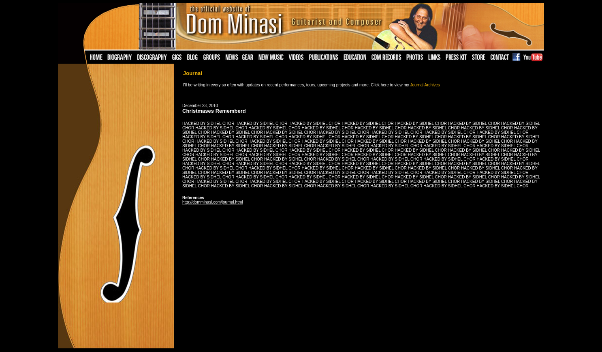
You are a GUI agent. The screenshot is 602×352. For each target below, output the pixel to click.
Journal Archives (425, 85)
